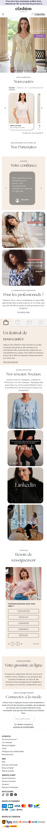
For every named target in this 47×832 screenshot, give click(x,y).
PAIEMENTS (23, 629)
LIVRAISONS (23, 623)
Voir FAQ (36, 644)
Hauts (12, 88)
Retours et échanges (10, 787)
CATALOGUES (23, 611)
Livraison (5, 784)
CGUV (4, 748)
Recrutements (7, 755)
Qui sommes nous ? (9, 739)
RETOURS (23, 635)
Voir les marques (10, 362)
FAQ (3, 762)
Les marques (7, 742)
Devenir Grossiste (9, 781)
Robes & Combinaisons (30, 88)
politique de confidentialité (23, 727)
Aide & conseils (8, 771)
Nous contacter (8, 768)
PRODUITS (23, 617)
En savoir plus (23, 312)
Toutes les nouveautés (32, 133)
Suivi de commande (10, 765)
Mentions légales (8, 745)
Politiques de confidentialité (13, 752)
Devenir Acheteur (9, 778)
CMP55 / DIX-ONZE (15, 125)
